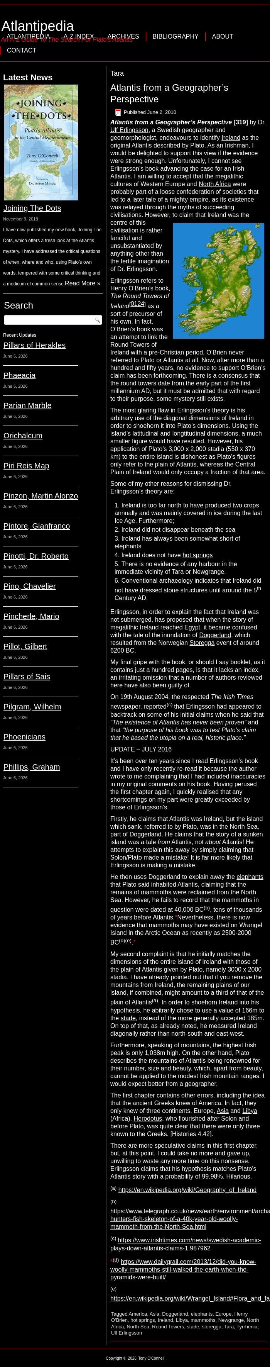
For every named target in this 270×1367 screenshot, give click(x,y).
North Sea (138, 1327)
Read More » (83, 283)
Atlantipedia (38, 26)
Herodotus (147, 1118)
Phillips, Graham (31, 767)
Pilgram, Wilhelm (32, 706)
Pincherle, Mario (31, 616)
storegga (211, 1327)
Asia (223, 1111)
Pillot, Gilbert (25, 646)
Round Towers (168, 1327)
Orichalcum (22, 435)
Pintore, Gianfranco (36, 526)
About (222, 36)
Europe (223, 1314)
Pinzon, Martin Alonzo (40, 496)
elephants (249, 876)
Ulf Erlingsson (126, 1333)
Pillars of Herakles (34, 345)
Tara (229, 1327)
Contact (21, 50)
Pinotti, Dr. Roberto (36, 556)
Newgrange (231, 1320)
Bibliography (176, 36)
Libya (249, 1111)
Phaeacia (19, 375)
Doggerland (215, 635)
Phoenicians (24, 737)
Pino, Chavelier (29, 586)
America (138, 1314)
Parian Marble (27, 405)
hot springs (197, 555)
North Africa (215, 184)
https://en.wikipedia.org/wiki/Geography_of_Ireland (187, 1190)
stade (128, 1018)
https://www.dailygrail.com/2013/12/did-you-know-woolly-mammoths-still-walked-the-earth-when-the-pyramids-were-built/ (183, 1269)
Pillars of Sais (26, 676)
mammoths (203, 1320)
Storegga (201, 642)
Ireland (230, 137)
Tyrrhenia (246, 1327)
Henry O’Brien (129, 288)
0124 (138, 303)
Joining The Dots (32, 208)
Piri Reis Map (26, 465)
